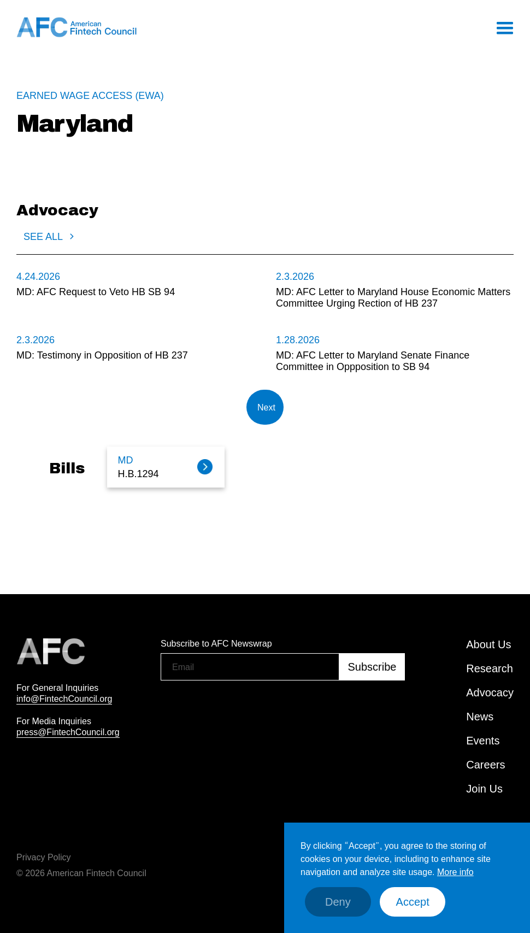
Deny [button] (338, 901)
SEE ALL (43, 237)
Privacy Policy (43, 857)
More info (455, 871)
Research (489, 668)
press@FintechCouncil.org (68, 731)
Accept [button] (412, 901)
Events (482, 740)
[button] (504, 27)
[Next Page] (265, 407)
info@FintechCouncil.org (64, 698)
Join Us (484, 788)
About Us (488, 644)
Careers (485, 764)
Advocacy (490, 692)
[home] (76, 27)
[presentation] (244, 708)
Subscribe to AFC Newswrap (216, 643)
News (479, 716)
